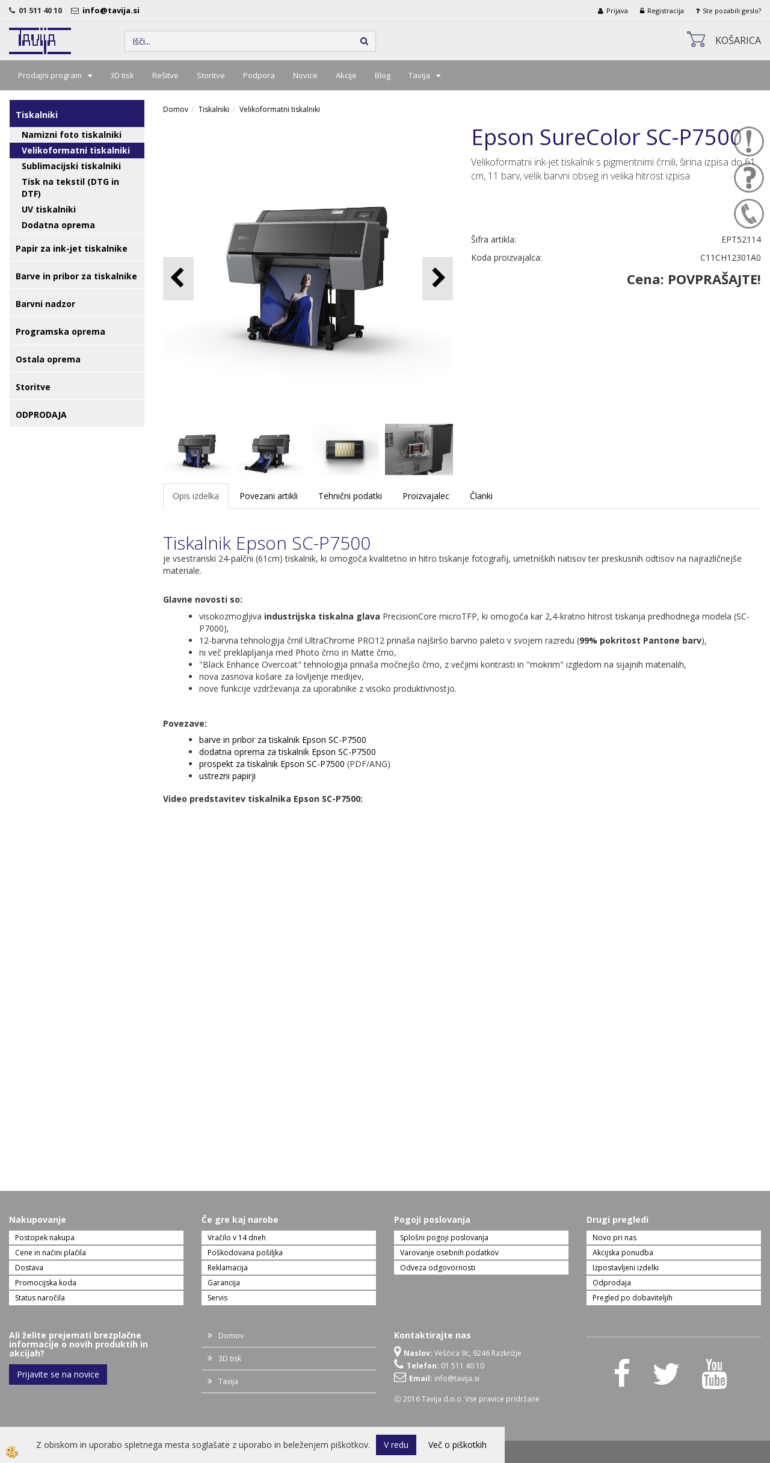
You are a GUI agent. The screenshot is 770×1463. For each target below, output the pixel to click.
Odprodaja (612, 1283)
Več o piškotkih (457, 1444)
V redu (396, 1444)
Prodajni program (50, 75)
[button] (437, 278)
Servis (217, 1298)
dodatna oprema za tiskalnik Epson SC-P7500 (287, 751)
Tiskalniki (214, 109)
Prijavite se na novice (58, 1374)
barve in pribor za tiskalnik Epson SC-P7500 (282, 739)
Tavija (419, 75)
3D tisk (122, 75)
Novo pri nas (614, 1237)
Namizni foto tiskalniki (72, 134)
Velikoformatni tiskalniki (76, 150)
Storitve (211, 75)
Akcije (346, 75)
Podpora (259, 75)
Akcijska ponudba (623, 1252)
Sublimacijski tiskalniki (71, 166)
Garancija (224, 1283)
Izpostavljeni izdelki (626, 1268)
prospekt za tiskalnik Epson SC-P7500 (272, 763)
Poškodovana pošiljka (245, 1252)
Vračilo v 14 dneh (237, 1237)
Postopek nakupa (45, 1237)
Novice (305, 75)
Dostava (29, 1268)
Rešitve (165, 75)
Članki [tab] (481, 496)
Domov (175, 109)
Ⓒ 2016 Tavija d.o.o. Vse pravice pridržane (467, 1399)
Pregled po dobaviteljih (633, 1298)
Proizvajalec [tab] (425, 496)
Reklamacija (228, 1268)
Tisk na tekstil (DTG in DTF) (70, 187)
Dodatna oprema (58, 225)
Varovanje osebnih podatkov (449, 1252)
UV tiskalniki (49, 209)
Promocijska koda (45, 1283)
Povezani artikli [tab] (268, 496)
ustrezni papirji (227, 775)
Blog (382, 75)
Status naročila (40, 1298)
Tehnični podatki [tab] (350, 496)
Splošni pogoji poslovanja (444, 1237)
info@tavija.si (112, 10)
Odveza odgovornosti (437, 1268)
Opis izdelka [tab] (196, 496)
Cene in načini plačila (50, 1252)
